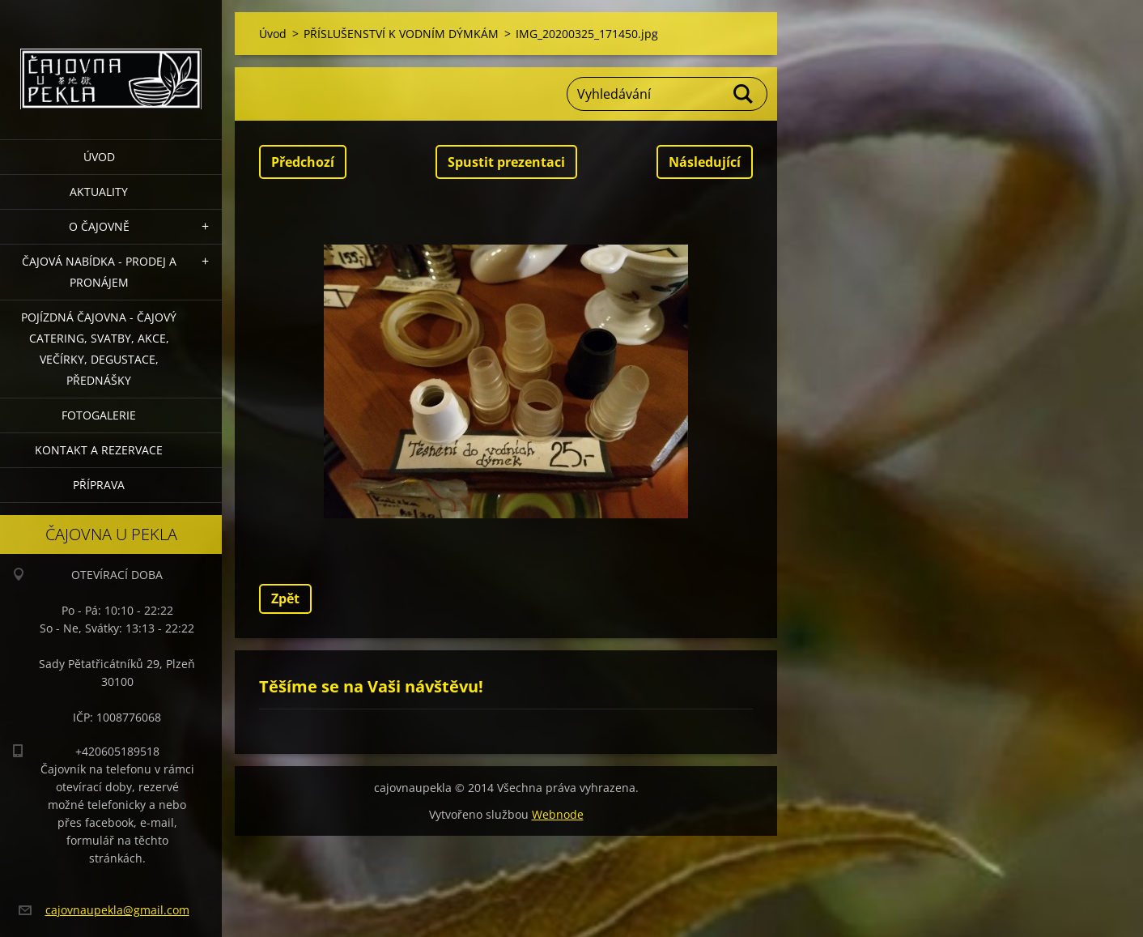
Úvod (99, 156)
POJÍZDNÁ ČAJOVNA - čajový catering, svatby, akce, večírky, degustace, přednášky (98, 348)
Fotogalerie (99, 415)
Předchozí (302, 162)
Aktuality (99, 191)
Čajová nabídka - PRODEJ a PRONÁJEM (99, 271)
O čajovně (99, 226)
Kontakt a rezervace (99, 450)
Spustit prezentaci (506, 162)
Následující (705, 162)
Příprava (99, 484)
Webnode (558, 814)
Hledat (743, 94)
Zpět (285, 598)
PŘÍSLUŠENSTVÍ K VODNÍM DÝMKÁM (401, 33)
